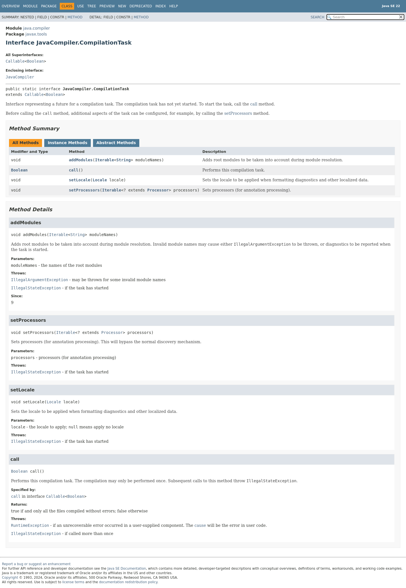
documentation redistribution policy (128, 582)
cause (200, 525)
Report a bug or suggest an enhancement (36, 564)
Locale (99, 180)
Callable (15, 61)
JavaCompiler (20, 77)
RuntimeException (30, 525)
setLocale (79, 180)
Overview (11, 6)
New (122, 6)
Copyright (10, 578)
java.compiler (36, 28)
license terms (73, 582)
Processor (158, 190)
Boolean (35, 61)
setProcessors (238, 113)
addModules (80, 160)
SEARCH (318, 17)
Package (49, 6)
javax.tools (36, 34)
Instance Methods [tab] (67, 142)
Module (30, 6)
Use (80, 6)
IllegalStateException (36, 288)
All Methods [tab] (25, 142)
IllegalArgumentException (39, 280)
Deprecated (140, 6)
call (253, 104)
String (123, 160)
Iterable (104, 160)
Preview (107, 6)
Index (160, 6)
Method (75, 17)
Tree (91, 6)
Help (173, 6)
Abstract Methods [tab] (116, 142)
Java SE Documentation (126, 569)
